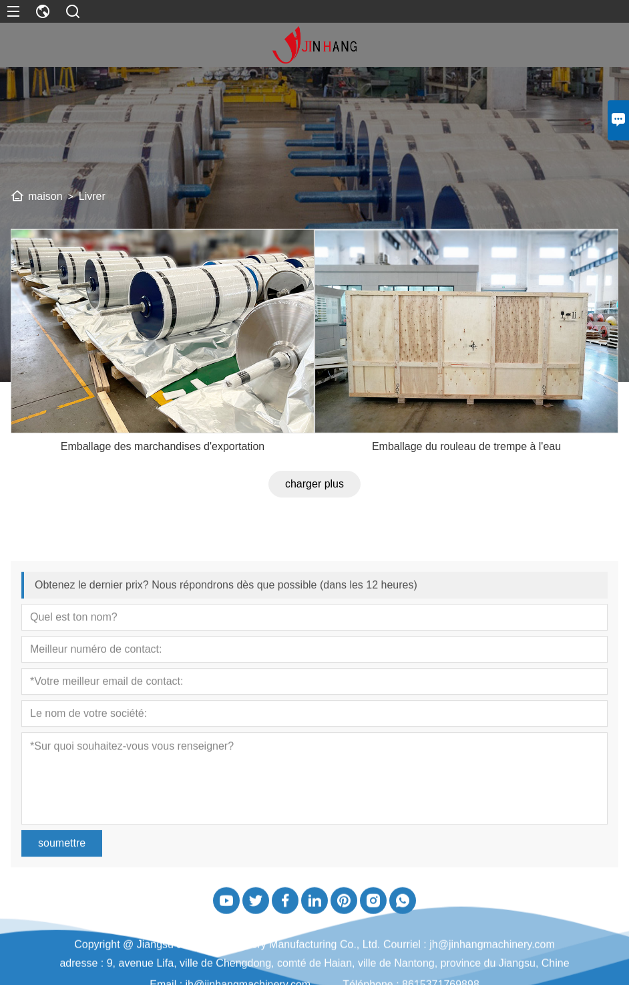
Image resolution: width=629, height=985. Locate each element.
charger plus (314, 524)
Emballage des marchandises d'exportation (162, 487)
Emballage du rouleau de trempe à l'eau (466, 487)
